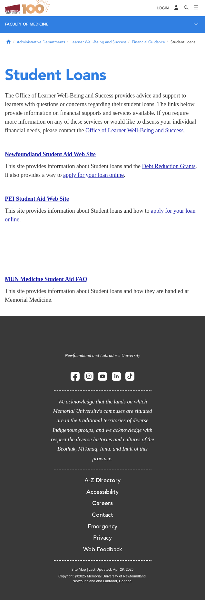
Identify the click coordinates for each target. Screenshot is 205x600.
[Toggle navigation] (196, 8)
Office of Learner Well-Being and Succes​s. (135, 130)
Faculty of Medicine (26, 24)
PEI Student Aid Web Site (37, 199)
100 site (37, 8)
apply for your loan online (93, 175)
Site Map (79, 569)
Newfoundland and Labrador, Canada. (102, 581)
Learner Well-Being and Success (98, 42)
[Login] (163, 8)
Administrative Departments (41, 42)
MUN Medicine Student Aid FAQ (46, 279)
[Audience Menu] (176, 8)
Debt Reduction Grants (168, 166)
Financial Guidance (148, 42)
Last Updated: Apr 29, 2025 (111, 569)
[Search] (186, 8)
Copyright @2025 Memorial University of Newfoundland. (102, 576)
